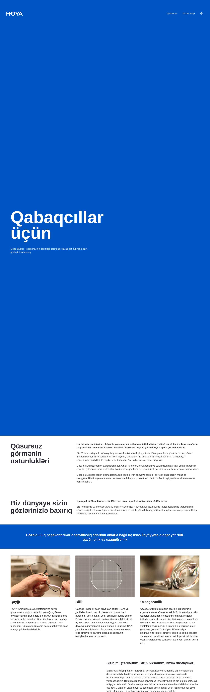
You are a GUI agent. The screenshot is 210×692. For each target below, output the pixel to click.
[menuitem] (203, 13)
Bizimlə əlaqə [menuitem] (189, 13)
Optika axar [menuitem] (172, 13)
